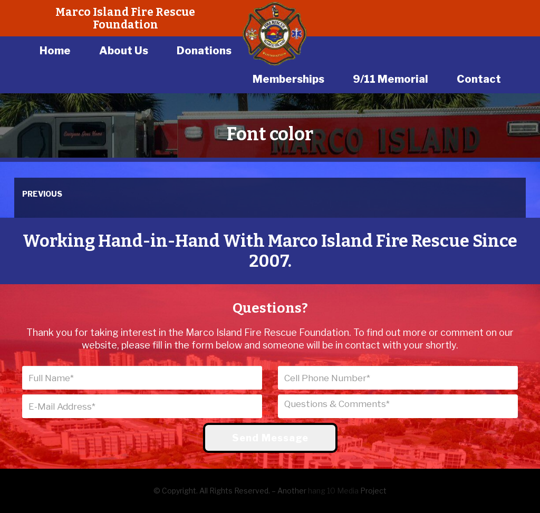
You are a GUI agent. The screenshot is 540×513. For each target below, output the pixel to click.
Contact (479, 79)
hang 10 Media (333, 490)
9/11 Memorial (390, 79)
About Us (123, 50)
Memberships (288, 79)
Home (55, 50)
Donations (204, 50)
